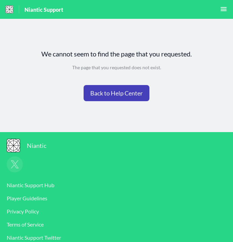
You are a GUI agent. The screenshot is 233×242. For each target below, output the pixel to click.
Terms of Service (25, 224)
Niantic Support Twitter (34, 237)
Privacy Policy (23, 211)
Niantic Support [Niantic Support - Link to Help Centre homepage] (44, 9)
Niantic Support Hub (30, 185)
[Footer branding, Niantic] (30, 145)
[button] (224, 11)
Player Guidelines (27, 198)
